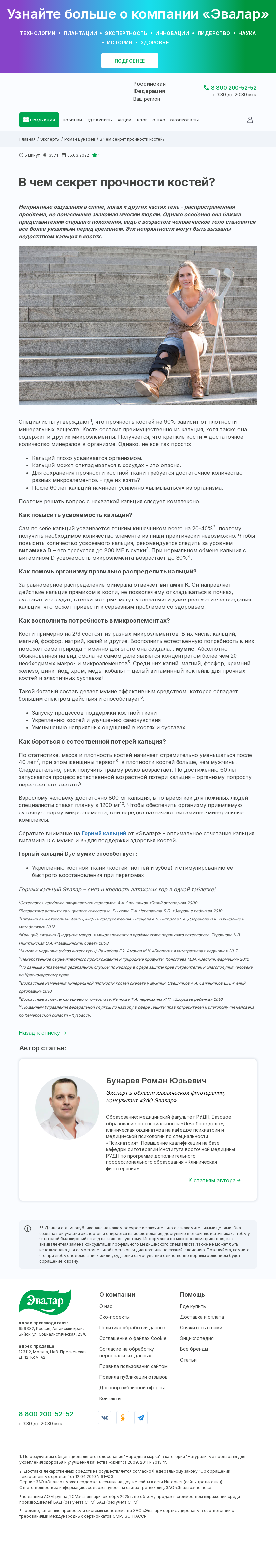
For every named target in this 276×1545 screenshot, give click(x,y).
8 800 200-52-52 (234, 87)
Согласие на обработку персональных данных (126, 1352)
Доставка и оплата (202, 1316)
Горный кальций (104, 833)
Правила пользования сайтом (133, 1366)
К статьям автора (214, 1180)
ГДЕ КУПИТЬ (100, 120)
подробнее (130, 61)
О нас (105, 1306)
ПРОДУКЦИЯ (42, 120)
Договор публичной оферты (132, 1387)
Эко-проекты (114, 1316)
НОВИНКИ (72, 120)
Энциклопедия (197, 1338)
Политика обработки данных (132, 1327)
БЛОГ (142, 120)
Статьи (188, 1360)
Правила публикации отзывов (133, 1377)
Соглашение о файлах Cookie (133, 1338)
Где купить (193, 1306)
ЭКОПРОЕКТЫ (184, 120)
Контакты (110, 1398)
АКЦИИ (125, 120)
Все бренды (194, 1349)
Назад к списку (39, 1032)
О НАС (158, 120)
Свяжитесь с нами (201, 1327)
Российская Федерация (149, 87)
